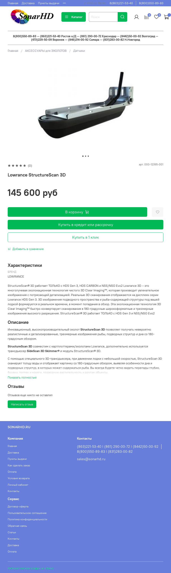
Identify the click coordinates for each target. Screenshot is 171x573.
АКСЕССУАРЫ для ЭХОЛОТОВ (46, 51)
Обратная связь (17, 526)
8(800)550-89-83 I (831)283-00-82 (105, 451)
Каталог (74, 17)
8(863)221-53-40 (121, 3)
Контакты (13, 491)
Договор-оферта (18, 506)
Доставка (28, 3)
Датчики (79, 51)
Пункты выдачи (48, 3)
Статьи (12, 532)
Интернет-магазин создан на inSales (31, 568)
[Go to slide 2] (85, 156)
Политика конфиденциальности (27, 519)
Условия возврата (19, 478)
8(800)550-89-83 (151, 3)
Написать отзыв (22, 404)
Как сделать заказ (19, 465)
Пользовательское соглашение (27, 513)
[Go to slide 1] (82, 156)
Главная (13, 3)
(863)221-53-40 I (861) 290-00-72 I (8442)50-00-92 (117, 446)
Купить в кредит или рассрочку (85, 224)
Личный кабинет (18, 484)
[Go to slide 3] (88, 156)
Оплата (12, 471)
